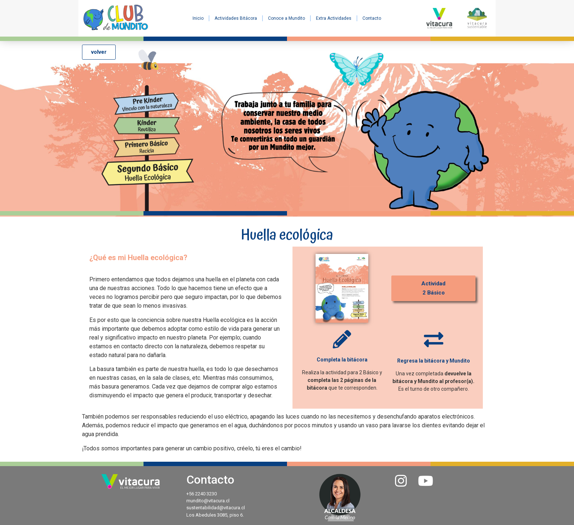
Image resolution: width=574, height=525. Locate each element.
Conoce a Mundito (286, 18)
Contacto (371, 18)
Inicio (198, 18)
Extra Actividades (333, 18)
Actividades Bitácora (236, 18)
